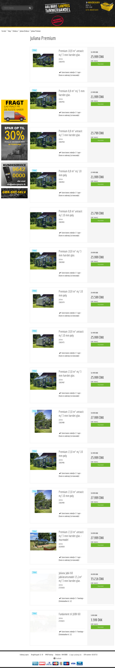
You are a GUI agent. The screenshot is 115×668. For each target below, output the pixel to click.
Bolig (5, 75)
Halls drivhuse (10, 67)
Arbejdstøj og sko (9, 42)
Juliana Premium (13, 57)
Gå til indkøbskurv (92, 10)
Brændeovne (8, 39)
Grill (5, 71)
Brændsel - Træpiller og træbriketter (11, 94)
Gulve (5, 46)
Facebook (57, 658)
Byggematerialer (9, 85)
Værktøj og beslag (10, 82)
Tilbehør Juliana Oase (14, 60)
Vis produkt (101, 64)
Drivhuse (7, 49)
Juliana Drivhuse (11, 53)
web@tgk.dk (77, 655)
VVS (5, 89)
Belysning (7, 78)
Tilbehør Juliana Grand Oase (16, 64)
